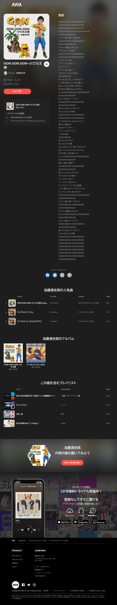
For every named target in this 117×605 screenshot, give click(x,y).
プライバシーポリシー (59, 591)
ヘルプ (14, 567)
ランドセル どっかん (25, 312)
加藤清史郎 (20, 73)
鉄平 (62, 414)
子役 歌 (19, 414)
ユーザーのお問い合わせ (42, 567)
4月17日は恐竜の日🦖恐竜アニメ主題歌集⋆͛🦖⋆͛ (35, 396)
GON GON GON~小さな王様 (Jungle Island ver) (28, 121)
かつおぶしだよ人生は (86, 312)
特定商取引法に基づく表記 (97, 591)
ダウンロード (16, 556)
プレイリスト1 (21, 405)
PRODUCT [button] (17, 550)
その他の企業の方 (40, 576)
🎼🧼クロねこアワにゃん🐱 (70, 396)
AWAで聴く (17, 91)
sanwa (63, 423)
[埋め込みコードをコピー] (69, 275)
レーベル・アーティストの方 (43, 573)
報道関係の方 (39, 570)
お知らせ (15, 563)
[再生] (46, 64)
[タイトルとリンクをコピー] (62, 275)
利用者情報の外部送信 (77, 591)
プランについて (17, 559)
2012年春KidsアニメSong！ (27, 423)
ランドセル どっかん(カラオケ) (29, 321)
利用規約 (46, 591)
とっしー (64, 405)
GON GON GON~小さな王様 (27, 105)
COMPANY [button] (40, 550)
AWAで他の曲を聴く (72, 463)
